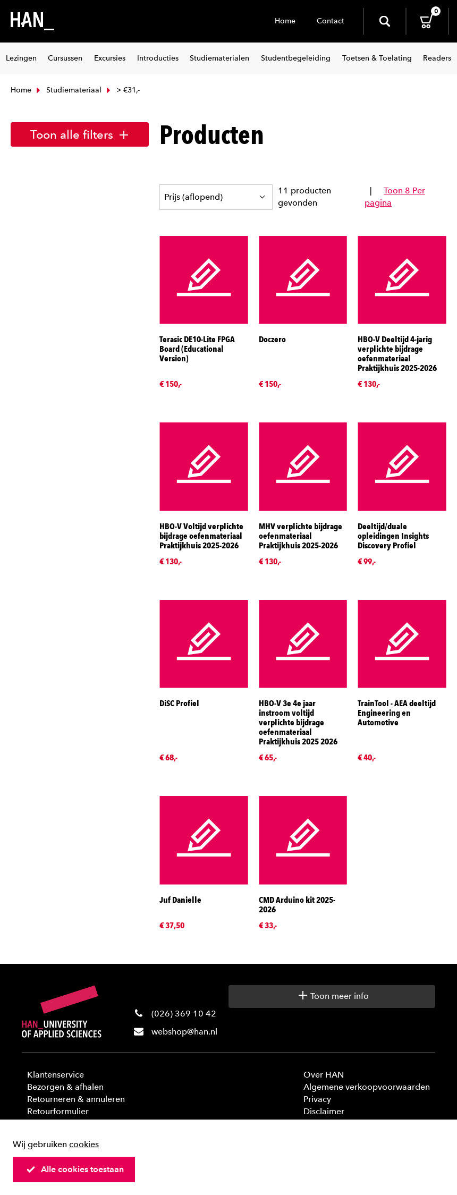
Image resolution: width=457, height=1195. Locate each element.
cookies (84, 1144)
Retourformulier (58, 1111)
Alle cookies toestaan (75, 1169)
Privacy (317, 1099)
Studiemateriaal (67, 90)
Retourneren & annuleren (76, 1099)
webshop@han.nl (184, 1032)
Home (285, 21)
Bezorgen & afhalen (65, 1087)
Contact (330, 21)
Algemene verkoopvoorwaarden (366, 1087)
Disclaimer (323, 1111)
